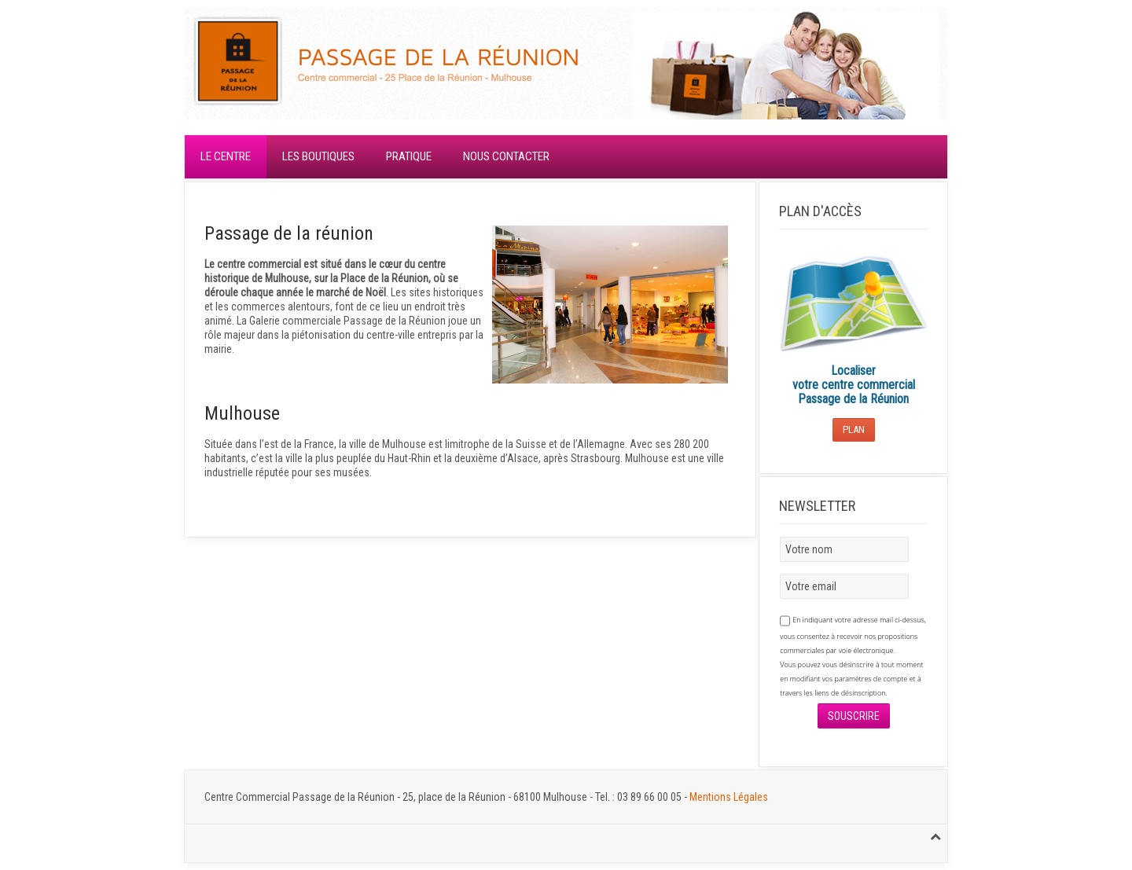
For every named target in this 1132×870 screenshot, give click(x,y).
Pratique (409, 156)
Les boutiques (318, 156)
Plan (854, 429)
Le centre (225, 156)
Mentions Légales (728, 797)
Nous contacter (506, 156)
